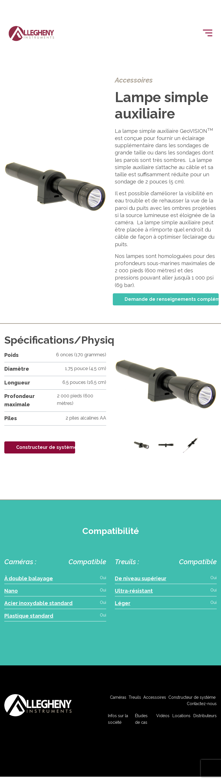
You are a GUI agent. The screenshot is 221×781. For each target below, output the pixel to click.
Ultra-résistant (134, 592)
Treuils (135, 700)
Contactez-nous (202, 707)
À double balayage (28, 578)
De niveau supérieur (140, 578)
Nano (11, 592)
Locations (181, 719)
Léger (122, 605)
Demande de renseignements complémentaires (172, 299)
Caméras (118, 700)
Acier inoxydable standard (38, 605)
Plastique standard (28, 618)
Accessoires (154, 700)
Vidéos (162, 719)
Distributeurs (205, 719)
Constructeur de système (45, 447)
